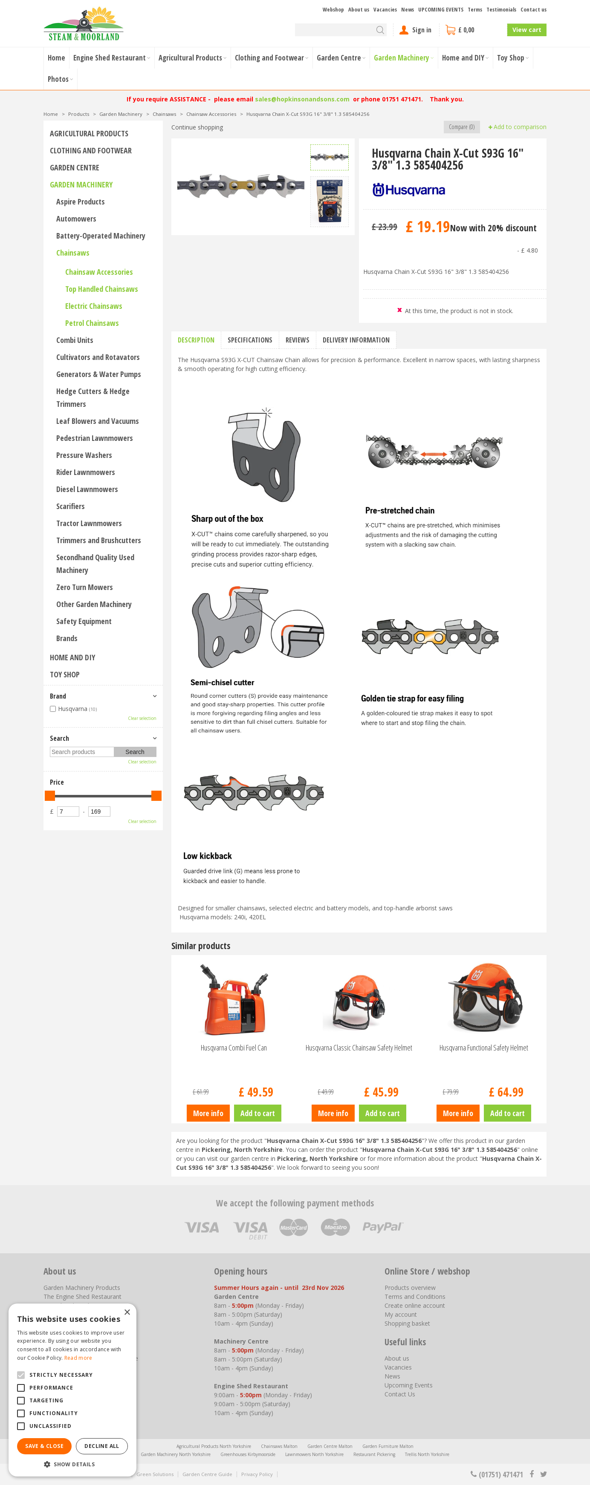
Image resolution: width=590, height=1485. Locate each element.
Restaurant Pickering (374, 1454)
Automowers (76, 218)
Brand (58, 696)
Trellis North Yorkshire (427, 1454)
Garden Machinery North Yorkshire (176, 1454)
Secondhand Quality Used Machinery (95, 563)
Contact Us (400, 1394)
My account (401, 1314)
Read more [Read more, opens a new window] (78, 1357)
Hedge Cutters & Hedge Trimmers (93, 397)
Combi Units (74, 340)
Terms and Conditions (415, 1296)
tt (543, 1474)
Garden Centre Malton (330, 1446)
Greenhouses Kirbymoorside (247, 1454)
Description (196, 340)
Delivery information (356, 340)
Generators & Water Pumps (98, 374)
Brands (67, 638)
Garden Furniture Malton (388, 1446)
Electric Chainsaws (93, 306)
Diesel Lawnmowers (87, 489)
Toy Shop (65, 674)
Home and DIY (72, 657)
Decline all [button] (101, 1446)
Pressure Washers (84, 455)
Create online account (415, 1305)
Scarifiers (70, 506)
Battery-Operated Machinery (100, 235)
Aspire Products (80, 201)
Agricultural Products (89, 133)
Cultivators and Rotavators (98, 357)
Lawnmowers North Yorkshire (314, 1454)
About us (397, 1358)
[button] (72, 1464)
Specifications (250, 340)
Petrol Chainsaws (92, 323)
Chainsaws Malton (279, 1446)
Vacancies (398, 1367)
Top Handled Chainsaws (101, 289)
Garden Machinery (81, 184)
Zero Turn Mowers (84, 587)
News (392, 1376)
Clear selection (142, 718)
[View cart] (473, 29)
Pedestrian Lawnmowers (94, 438)
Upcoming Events (409, 1385)
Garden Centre (74, 167)
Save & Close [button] (44, 1446)
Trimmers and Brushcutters (98, 540)
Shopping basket (407, 1323)
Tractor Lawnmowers (89, 523)
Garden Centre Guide (207, 1474)
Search (59, 738)
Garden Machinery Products (81, 1288)
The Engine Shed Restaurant (82, 1296)
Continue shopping (197, 127)
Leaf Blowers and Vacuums (97, 421)
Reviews (297, 340)
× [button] (127, 1312)
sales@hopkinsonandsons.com (302, 99)
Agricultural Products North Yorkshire (213, 1446)
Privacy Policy (257, 1474)
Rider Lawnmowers (85, 472)
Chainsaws (73, 253)
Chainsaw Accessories (99, 272)
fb (531, 1474)
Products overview (410, 1288)
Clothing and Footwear (91, 150)
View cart (526, 30)
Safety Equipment (84, 621)
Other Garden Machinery (94, 604)
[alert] (72, 1390)
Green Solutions (155, 1474)
